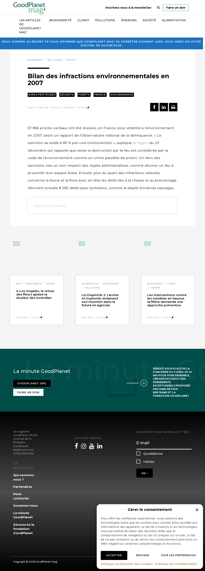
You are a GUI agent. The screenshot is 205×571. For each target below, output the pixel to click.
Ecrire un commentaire (50, 206)
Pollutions (105, 20)
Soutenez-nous (25, 505)
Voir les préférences (178, 555)
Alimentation (174, 20)
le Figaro (140, 143)
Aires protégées (42, 94)
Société (149, 20)
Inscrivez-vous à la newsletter (128, 7)
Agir (18, 284)
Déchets (67, 94)
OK (144, 473)
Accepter (114, 555)
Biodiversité (60, 20)
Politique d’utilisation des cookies (127, 564)
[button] (197, 510)
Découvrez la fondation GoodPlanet (23, 529)
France (100, 94)
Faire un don (175, 7)
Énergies (129, 20)
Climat (83, 20)
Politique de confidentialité (176, 564)
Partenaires (22, 487)
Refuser (142, 555)
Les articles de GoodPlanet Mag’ (30, 26)
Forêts (84, 94)
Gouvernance (121, 94)
